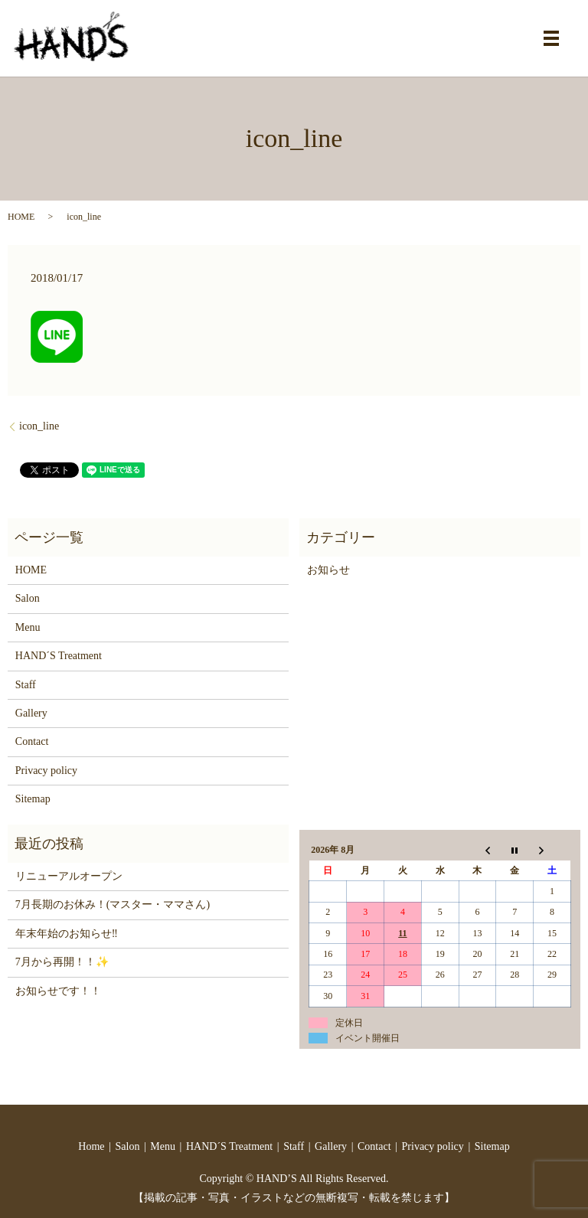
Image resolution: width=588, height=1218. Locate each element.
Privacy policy (46, 770)
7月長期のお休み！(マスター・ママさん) (112, 904)
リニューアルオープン (68, 876)
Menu (28, 627)
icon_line (39, 426)
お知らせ (328, 570)
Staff (25, 685)
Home (91, 1146)
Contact (32, 741)
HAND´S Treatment (58, 655)
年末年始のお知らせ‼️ (66, 933)
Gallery (31, 713)
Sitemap (33, 799)
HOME (21, 216)
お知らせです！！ (58, 991)
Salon (27, 598)
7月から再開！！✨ (62, 962)
